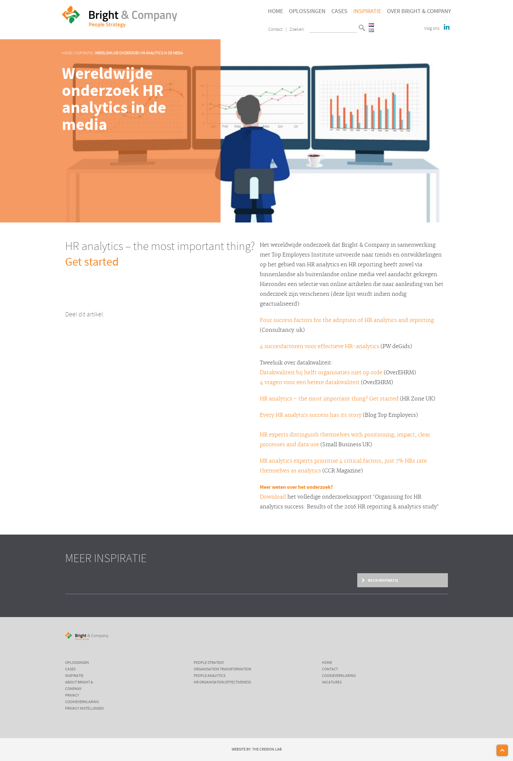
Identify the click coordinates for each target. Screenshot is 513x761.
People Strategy (209, 662)
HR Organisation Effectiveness (222, 682)
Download (273, 497)
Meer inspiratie (382, 580)
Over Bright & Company (419, 11)
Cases (339, 11)
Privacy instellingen (84, 708)
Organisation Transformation (222, 669)
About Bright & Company (79, 686)
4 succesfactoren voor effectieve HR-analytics (319, 346)
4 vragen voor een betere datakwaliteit (310, 382)
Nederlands (371, 25)
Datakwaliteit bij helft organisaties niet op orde (321, 372)
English (371, 30)
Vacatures (332, 682)
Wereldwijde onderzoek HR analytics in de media (139, 53)
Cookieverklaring (82, 702)
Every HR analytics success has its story (311, 415)
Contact (275, 30)
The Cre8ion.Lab (267, 749)
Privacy (72, 695)
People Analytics (209, 676)
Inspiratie (367, 11)
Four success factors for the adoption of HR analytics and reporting (347, 320)
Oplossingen (307, 11)
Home (275, 11)
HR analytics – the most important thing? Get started (329, 399)
